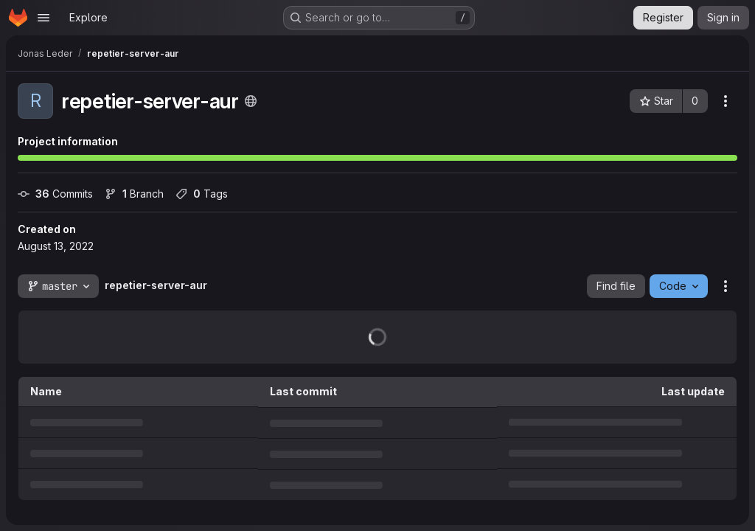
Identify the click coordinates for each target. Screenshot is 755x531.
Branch (134, 193)
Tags (201, 193)
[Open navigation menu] (43, 18)
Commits (55, 193)
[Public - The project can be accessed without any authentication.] (251, 101)
